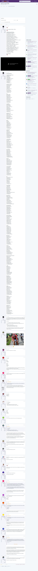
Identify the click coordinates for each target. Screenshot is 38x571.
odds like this (15, 483)
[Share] (23, 26)
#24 (24, 536)
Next (6, 24)
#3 (24, 316)
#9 (24, 393)
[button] (1, 1)
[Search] (20, 1)
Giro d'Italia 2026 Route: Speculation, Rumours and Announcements (31, 80)
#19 (24, 480)
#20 (24, 494)
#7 (24, 372)
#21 (24, 502)
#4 (24, 331)
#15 (24, 448)
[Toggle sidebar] (36, 4)
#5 (24, 349)
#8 (24, 380)
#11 (24, 409)
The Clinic (28, 85)
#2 (24, 72)
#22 (24, 514)
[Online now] (3, 473)
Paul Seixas (28, 87)
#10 (24, 401)
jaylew (2, 4)
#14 (24, 440)
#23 (24, 528)
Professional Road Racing (30, 48)
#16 (24, 456)
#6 (24, 357)
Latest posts (28, 70)
